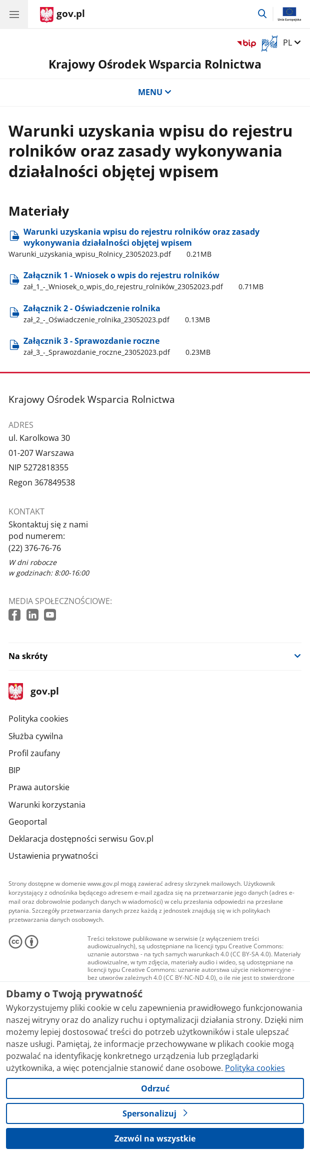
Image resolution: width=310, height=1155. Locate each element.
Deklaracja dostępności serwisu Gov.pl (81, 838)
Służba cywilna (35, 736)
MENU (155, 92)
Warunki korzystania (47, 804)
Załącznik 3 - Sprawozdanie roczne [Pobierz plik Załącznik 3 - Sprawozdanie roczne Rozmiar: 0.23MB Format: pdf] (117, 346)
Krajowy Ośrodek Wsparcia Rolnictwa (155, 64)
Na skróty (28, 656)
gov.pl (33, 692)
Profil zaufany (34, 753)
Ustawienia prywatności (53, 855)
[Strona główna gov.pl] (62, 15)
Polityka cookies (38, 718)
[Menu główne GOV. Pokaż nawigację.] (14, 14)
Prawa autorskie (39, 787)
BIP (14, 770)
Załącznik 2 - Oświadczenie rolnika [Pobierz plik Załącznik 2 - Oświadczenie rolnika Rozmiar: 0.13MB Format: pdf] (117, 314)
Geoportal (27, 821)
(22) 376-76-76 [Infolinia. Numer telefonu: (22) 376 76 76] (34, 547)
